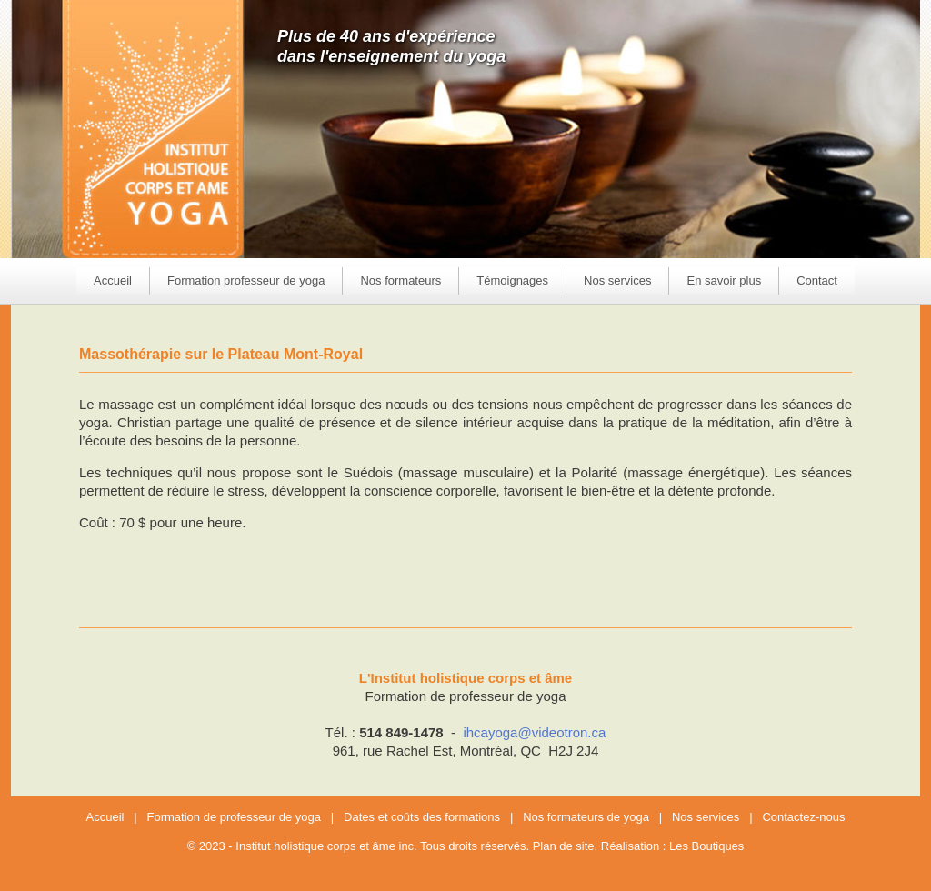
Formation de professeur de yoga (234, 817)
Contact (816, 280)
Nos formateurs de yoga (586, 817)
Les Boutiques (706, 846)
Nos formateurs (400, 280)
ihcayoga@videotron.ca (534, 732)
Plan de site (564, 846)
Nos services (705, 817)
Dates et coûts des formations (422, 817)
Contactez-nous (803, 817)
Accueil (113, 280)
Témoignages (512, 280)
